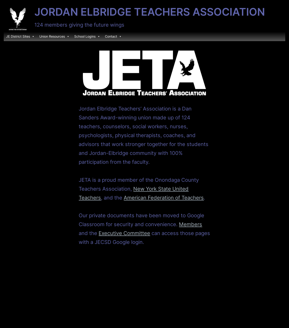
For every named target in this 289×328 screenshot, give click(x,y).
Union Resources (54, 36)
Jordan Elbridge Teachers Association (149, 11)
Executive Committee (124, 233)
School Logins (87, 36)
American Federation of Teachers (164, 197)
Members (190, 224)
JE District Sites (20, 36)
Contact (113, 36)
